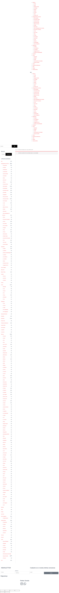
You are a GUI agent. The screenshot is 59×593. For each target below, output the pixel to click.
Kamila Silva (3, 325)
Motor (4, 261)
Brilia (4, 363)
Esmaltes (4, 192)
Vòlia (35, 3)
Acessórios (5, 165)
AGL (4, 340)
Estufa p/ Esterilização (38, 52)
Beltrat (4, 359)
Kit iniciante (5, 201)
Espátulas (5, 194)
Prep (35, 30)
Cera (4, 303)
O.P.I (4, 451)
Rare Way (5, 459)
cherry (2, 282)
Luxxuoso (3, 332)
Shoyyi (4, 471)
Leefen (4, 415)
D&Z (35, 13)
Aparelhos (35, 45)
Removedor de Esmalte (38, 60)
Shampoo (5, 297)
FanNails (4, 392)
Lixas (35, 39)
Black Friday (3, 272)
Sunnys (2, 535)
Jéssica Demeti (6, 407)
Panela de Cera (6, 263)
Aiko (4, 342)
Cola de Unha (36, 20)
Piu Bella (35, 8)
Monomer (36, 26)
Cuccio (35, 12)
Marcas (34, 2)
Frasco (4, 291)
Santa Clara (5, 469)
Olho (34, 66)
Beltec (35, 82)
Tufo (4, 299)
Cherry (4, 369)
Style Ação (5, 484)
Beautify (4, 286)
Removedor (5, 234)
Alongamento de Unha (37, 16)
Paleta (34, 68)
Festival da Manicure (37, 65)
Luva (4, 205)
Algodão (35, 56)
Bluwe (4, 361)
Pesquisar (9, 154)
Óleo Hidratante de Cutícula (39, 28)
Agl (1, 161)
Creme (4, 305)
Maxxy (4, 430)
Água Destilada (6, 541)
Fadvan (4, 388)
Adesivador (5, 169)
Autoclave (5, 176)
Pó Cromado (5, 225)
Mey (4, 436)
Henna (4, 526)
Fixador (4, 524)
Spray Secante (37, 62)
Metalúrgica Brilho (6, 434)
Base (4, 178)
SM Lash (4, 478)
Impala (4, 403)
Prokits (4, 457)
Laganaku (5, 411)
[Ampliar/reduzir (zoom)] (2, 590)
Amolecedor (5, 171)
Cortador (4, 547)
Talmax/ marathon (6, 490)
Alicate (35, 58)
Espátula (2, 316)
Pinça (4, 295)
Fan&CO (4, 390)
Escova (4, 276)
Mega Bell (5, 432)
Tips (35, 33)
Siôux (4, 473)
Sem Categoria (37, 43)
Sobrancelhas (35, 69)
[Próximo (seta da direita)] (7, 592)
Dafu (4, 380)
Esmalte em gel (6, 190)
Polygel (4, 227)
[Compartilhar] (12, 590)
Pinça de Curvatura (37, 29)
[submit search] (15, 146)
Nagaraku (5, 440)
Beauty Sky (5, 353)
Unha (34, 55)
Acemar (4, 336)
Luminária (36, 49)
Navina (4, 446)
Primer (35, 35)
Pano (4, 217)
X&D (35, 5)
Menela (2, 507)
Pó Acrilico (36, 36)
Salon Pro (5, 467)
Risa (4, 465)
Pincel (4, 221)
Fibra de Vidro (36, 22)
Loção (4, 307)
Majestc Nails (36, 6)
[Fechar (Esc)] (17, 590)
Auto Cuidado (3, 267)
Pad (4, 293)
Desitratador (36, 42)
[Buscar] (6, 146)
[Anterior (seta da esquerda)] (2, 592)
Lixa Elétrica (36, 48)
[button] (44, 72)
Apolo (4, 348)
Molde (35, 25)
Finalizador (5, 522)
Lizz (4, 417)
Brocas (35, 40)
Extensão (2, 318)
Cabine (35, 46)
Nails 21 (4, 442)
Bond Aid (35, 38)
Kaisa (4, 409)
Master (4, 428)
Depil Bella (5, 384)
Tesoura (4, 558)
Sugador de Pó (37, 50)
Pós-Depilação (5, 309)
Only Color (5, 453)
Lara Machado (5, 413)
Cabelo (2, 274)
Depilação (3, 301)
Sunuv (4, 488)
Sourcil (4, 482)
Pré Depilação (5, 311)
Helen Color (5, 396)
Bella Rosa (5, 355)
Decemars (5, 382)
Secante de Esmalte (6, 238)
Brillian (4, 365)
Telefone (16, 571)
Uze (2, 560)
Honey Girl (36, 15)
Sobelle (4, 480)
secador (4, 280)
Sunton (4, 486)
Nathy (4, 444)
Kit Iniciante (3, 327)
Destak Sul (5, 386)
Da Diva (4, 378)
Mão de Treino (37, 23)
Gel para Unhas (37, 19)
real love (4, 461)
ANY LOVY (5, 344)
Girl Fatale (5, 394)
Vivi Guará (5, 496)
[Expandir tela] (7, 590)
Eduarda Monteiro (4, 314)
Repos (35, 9)
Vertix (4, 494)
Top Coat (35, 32)
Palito (35, 59)
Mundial (4, 438)
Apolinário (5, 346)
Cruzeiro (4, 371)
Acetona (4, 167)
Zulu (4, 505)
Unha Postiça (5, 244)
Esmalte (34, 53)
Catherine (5, 367)
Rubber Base (5, 236)
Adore (4, 338)
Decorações (36, 18)
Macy (4, 421)
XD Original (5, 503)
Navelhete (5, 530)
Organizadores (5, 518)
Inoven (4, 405)
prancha (4, 278)
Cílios (34, 63)
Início (16, 149)
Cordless (4, 250)
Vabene (4, 492)
